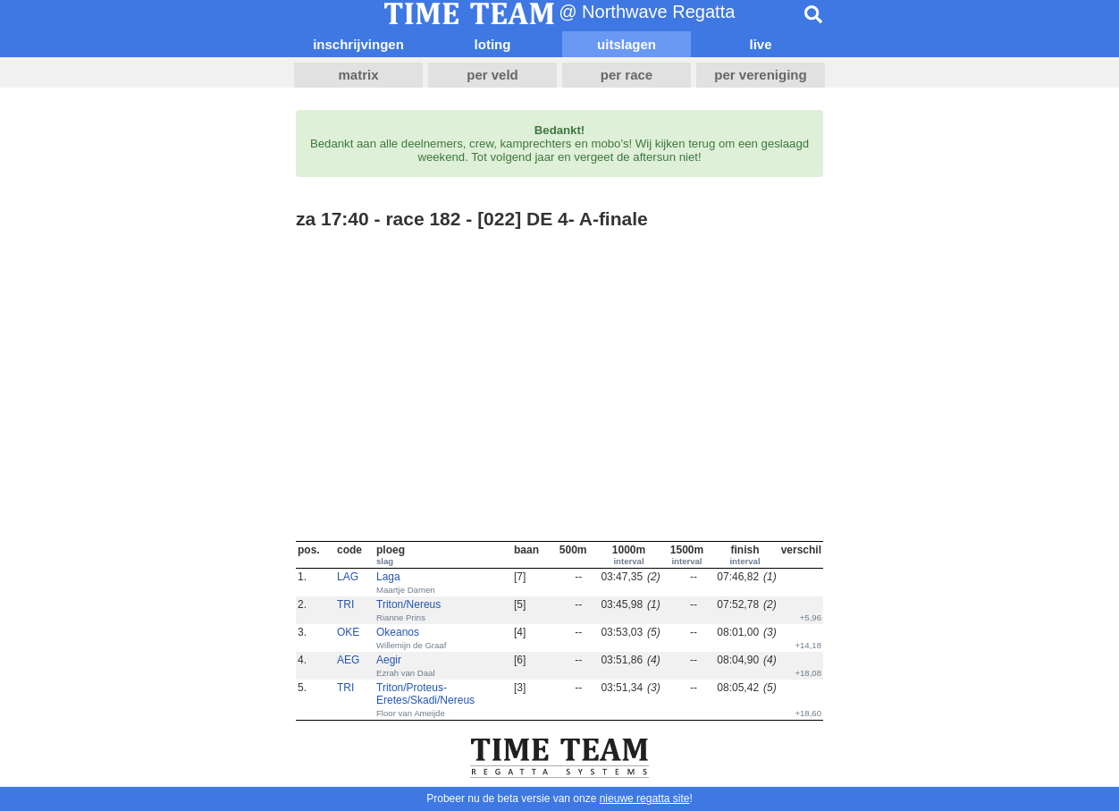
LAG (347, 576)
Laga (388, 576)
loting (493, 44)
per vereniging (760, 74)
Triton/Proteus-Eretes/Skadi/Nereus (425, 693)
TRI (345, 604)
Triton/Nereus (408, 604)
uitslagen (626, 44)
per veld (492, 74)
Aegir (388, 660)
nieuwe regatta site (645, 798)
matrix (358, 74)
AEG (348, 660)
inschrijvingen (358, 44)
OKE (348, 632)
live (760, 44)
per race (626, 74)
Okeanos (397, 632)
